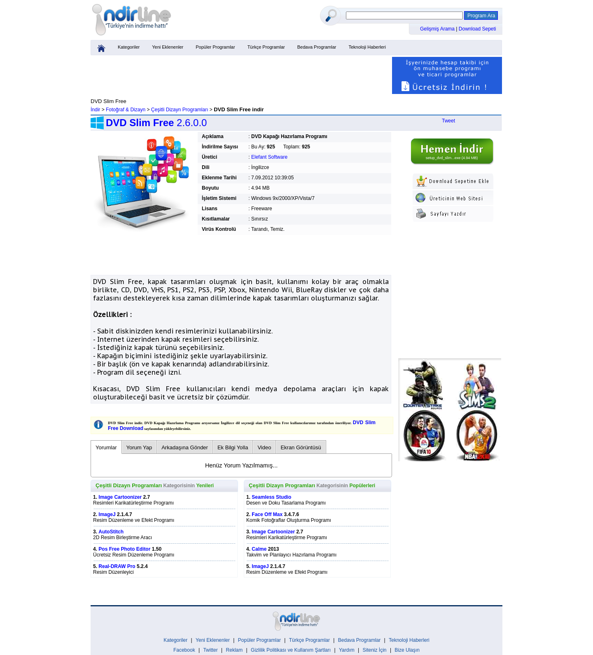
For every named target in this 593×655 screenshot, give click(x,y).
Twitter (210, 650)
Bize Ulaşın (407, 650)
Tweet (448, 121)
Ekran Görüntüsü (300, 447)
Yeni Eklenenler (167, 47)
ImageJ (106, 514)
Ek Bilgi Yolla (232, 447)
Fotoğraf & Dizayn (125, 110)
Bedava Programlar (316, 47)
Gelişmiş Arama (438, 29)
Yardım (347, 650)
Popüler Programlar (215, 47)
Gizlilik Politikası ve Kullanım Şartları (291, 650)
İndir (95, 110)
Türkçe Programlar (266, 47)
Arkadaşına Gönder (184, 447)
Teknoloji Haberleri (367, 47)
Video (264, 447)
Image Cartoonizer (120, 497)
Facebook (184, 650)
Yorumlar (106, 447)
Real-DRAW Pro (116, 566)
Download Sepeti (477, 29)
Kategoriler (129, 47)
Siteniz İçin (375, 650)
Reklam (234, 650)
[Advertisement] (241, 75)
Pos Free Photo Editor (124, 549)
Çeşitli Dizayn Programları (179, 110)
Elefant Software (269, 157)
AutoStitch (111, 532)
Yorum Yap (139, 447)
